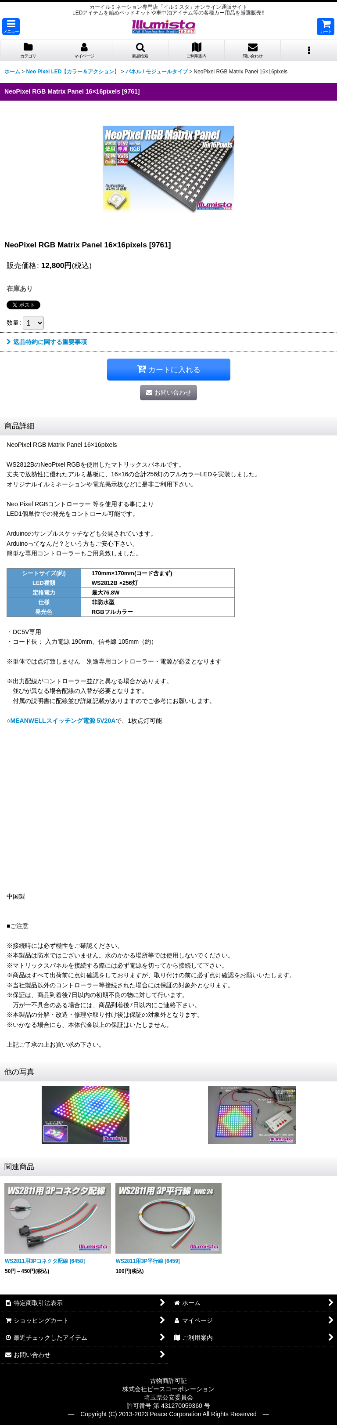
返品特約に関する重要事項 (47, 341)
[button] (11, 26)
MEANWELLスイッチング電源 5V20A (62, 720)
